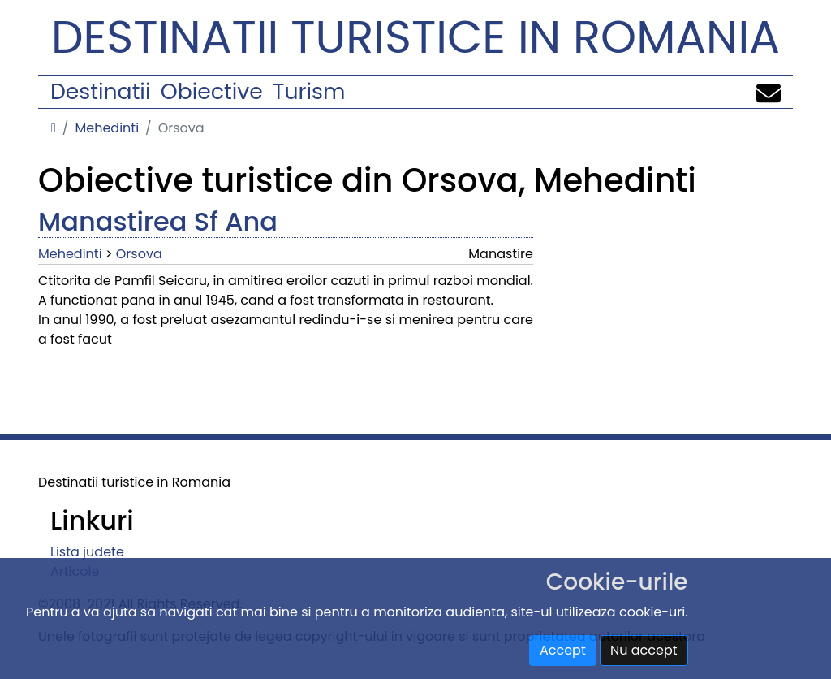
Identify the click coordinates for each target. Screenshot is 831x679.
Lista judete (87, 552)
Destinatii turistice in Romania (415, 37)
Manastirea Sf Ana (158, 221)
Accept (563, 650)
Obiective (212, 91)
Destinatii (100, 91)
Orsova (139, 253)
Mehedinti (107, 128)
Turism (309, 91)
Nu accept (644, 650)
